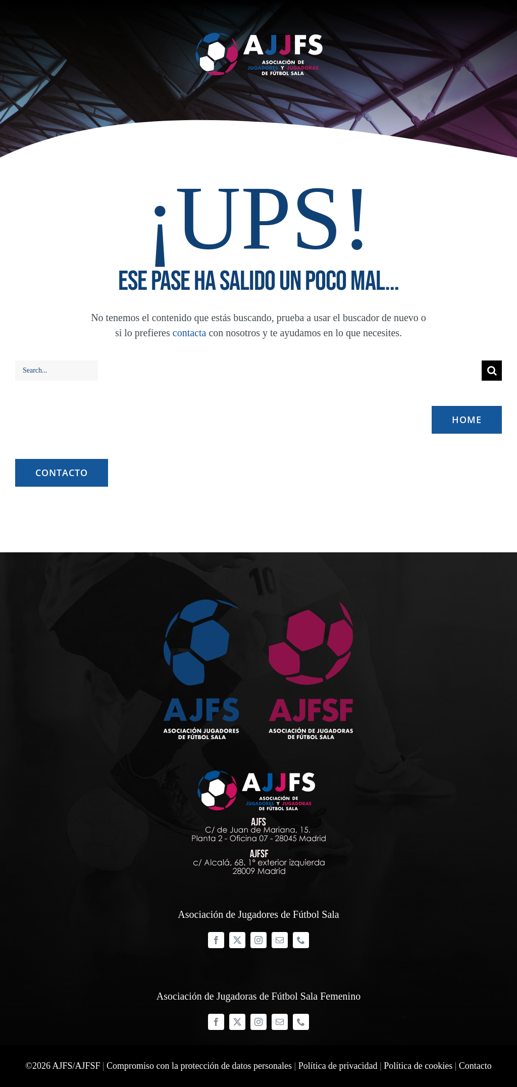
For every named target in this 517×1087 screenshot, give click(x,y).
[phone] (301, 940)
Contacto (475, 1066)
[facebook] (216, 940)
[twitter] (237, 940)
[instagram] (258, 940)
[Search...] (56, 370)
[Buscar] (492, 370)
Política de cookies (418, 1066)
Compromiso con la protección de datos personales (199, 1066)
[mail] (280, 940)
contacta (189, 332)
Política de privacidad (338, 1066)
